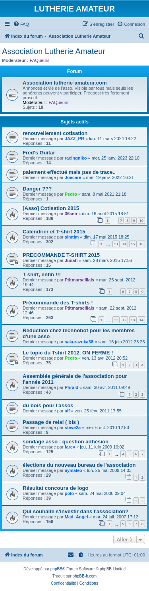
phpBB (56, 569)
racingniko (76, 158)
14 (124, 243)
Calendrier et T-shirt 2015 (54, 232)
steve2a (73, 427)
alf (67, 410)
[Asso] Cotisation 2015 (51, 208)
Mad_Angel (76, 516)
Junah (71, 260)
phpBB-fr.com (85, 576)
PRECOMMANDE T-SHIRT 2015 (61, 255)
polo (69, 493)
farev (70, 447)
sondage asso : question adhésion (65, 442)
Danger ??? (37, 189)
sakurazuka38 (79, 341)
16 (141, 243)
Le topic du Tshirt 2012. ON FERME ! (68, 353)
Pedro (71, 194)
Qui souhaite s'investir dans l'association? (75, 511)
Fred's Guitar (39, 153)
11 (116, 319)
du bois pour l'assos (48, 405)
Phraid (71, 387)
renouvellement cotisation (55, 133)
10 (141, 220)
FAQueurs (40, 60)
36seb (71, 213)
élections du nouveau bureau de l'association (79, 465)
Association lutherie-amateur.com (65, 83)
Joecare (73, 177)
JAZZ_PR (74, 138)
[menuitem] (21, 24)
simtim (72, 237)
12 (124, 319)
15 (133, 243)
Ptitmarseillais (80, 279)
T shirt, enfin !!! (42, 274)
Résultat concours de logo (56, 488)
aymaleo (73, 470)
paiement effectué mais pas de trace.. (69, 172)
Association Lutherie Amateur (53, 51)
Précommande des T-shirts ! (58, 303)
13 (116, 243)
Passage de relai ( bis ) (51, 422)
